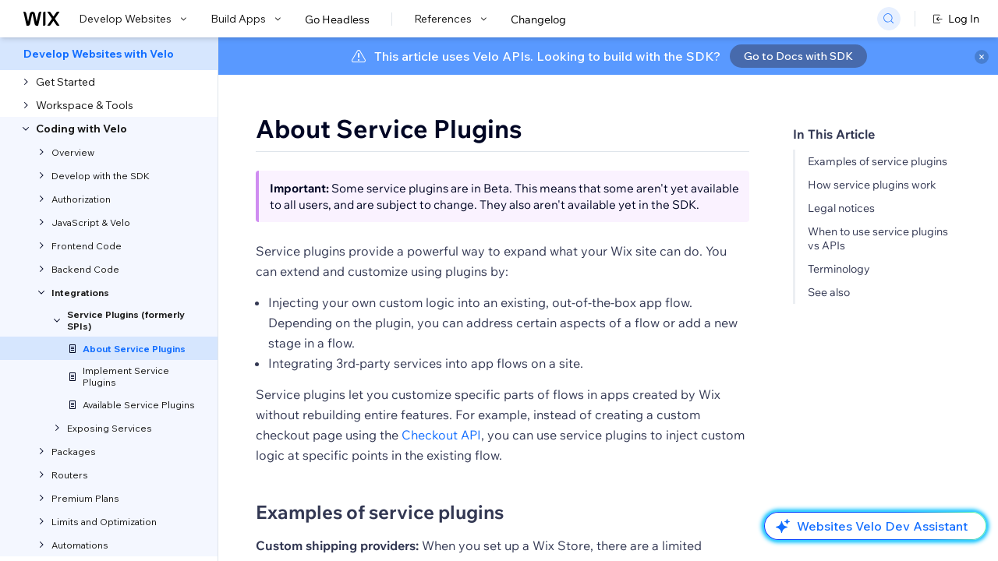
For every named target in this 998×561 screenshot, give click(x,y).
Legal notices (841, 208)
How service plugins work (872, 185)
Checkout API (441, 435)
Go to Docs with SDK (798, 56)
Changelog (538, 19)
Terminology (839, 269)
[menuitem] (109, 53)
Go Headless (337, 19)
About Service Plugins (389, 128)
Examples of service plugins (877, 161)
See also (829, 292)
